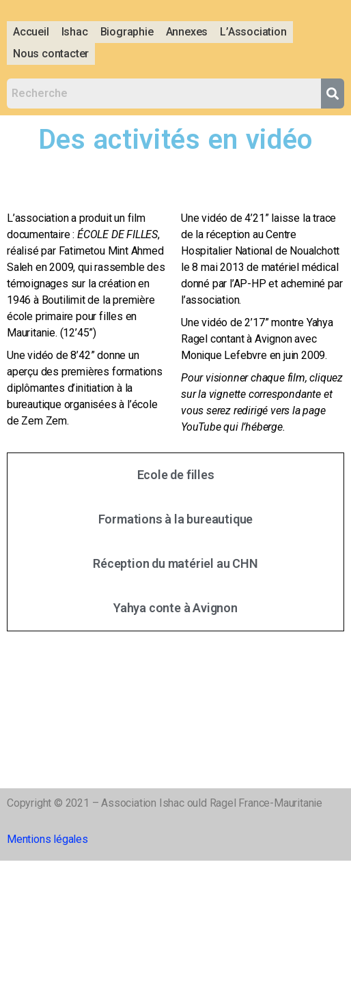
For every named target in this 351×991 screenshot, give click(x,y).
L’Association (253, 31)
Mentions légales (47, 839)
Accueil (31, 31)
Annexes (187, 31)
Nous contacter (51, 53)
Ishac (74, 31)
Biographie (127, 31)
